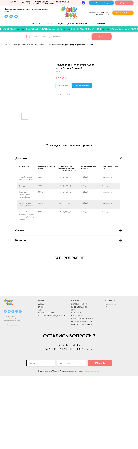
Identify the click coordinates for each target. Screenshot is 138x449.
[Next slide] (106, 301)
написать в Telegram (82, 85)
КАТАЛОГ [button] (14, 2)
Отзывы (48, 24)
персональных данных (92, 444)
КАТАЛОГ (75, 373)
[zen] (16, 17)
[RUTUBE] (12, 384)
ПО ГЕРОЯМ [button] (49, 4)
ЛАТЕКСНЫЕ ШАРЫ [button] (42, 2)
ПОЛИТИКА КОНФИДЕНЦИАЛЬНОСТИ (52, 389)
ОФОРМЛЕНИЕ (77, 389)
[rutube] (11, 17)
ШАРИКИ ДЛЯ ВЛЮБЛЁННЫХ (82, 398)
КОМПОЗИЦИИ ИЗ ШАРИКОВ (82, 392)
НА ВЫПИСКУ (76, 386)
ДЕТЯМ (73, 383)
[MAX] (83, 3)
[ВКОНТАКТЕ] (5, 384)
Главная (35, 24)
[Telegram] (9, 384)
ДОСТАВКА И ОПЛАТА (46, 386)
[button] (123, 13)
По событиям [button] (35, 4)
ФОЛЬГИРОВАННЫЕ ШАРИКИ (82, 395)
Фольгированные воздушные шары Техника (29, 44)
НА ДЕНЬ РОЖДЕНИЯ (79, 380)
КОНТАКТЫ (110, 373)
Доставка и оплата (78, 24)
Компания (99, 24)
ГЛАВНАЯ (41, 377)
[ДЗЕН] (16, 384)
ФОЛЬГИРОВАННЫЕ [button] (61, 2)
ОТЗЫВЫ (41, 380)
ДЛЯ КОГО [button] (26, 2)
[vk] (6, 17)
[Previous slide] (32, 301)
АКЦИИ (60, 24)
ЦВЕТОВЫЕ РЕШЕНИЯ (79, 377)
